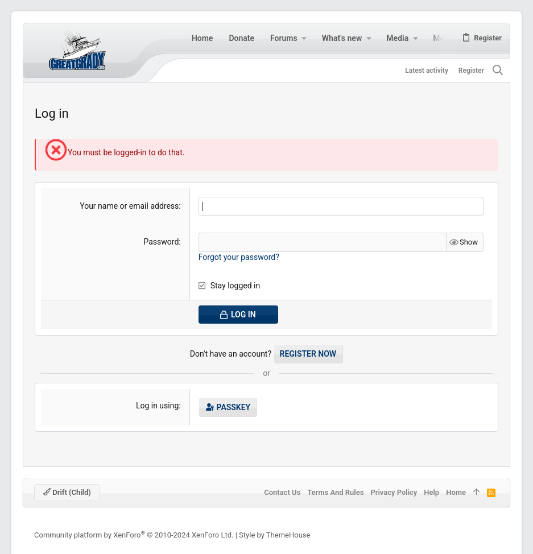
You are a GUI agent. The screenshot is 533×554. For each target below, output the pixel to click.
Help (431, 492)
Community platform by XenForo (133, 535)
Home (456, 492)
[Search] (498, 71)
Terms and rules (335, 492)
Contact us (282, 492)
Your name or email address (129, 205)
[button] (304, 38)
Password (161, 241)
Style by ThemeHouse (274, 535)
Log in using (157, 405)
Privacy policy (393, 492)
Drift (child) (67, 492)
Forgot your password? (239, 257)
